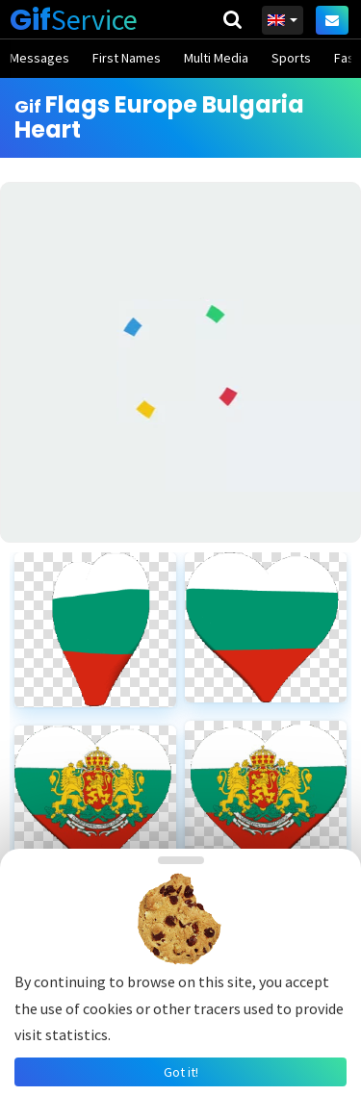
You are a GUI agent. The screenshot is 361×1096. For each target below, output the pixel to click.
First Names (126, 57)
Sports (291, 57)
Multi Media (216, 57)
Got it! (181, 1072)
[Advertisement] (180, 362)
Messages (39, 57)
